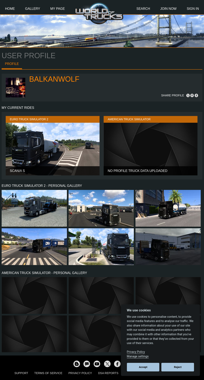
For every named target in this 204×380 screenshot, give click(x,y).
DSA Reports (108, 373)
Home (10, 8)
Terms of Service (48, 373)
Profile (12, 64)
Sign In (193, 8)
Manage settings (138, 356)
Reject (178, 367)
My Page (57, 8)
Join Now (168, 8)
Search (143, 8)
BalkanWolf (54, 79)
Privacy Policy (80, 373)
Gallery (32, 8)
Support (21, 373)
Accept (143, 367)
